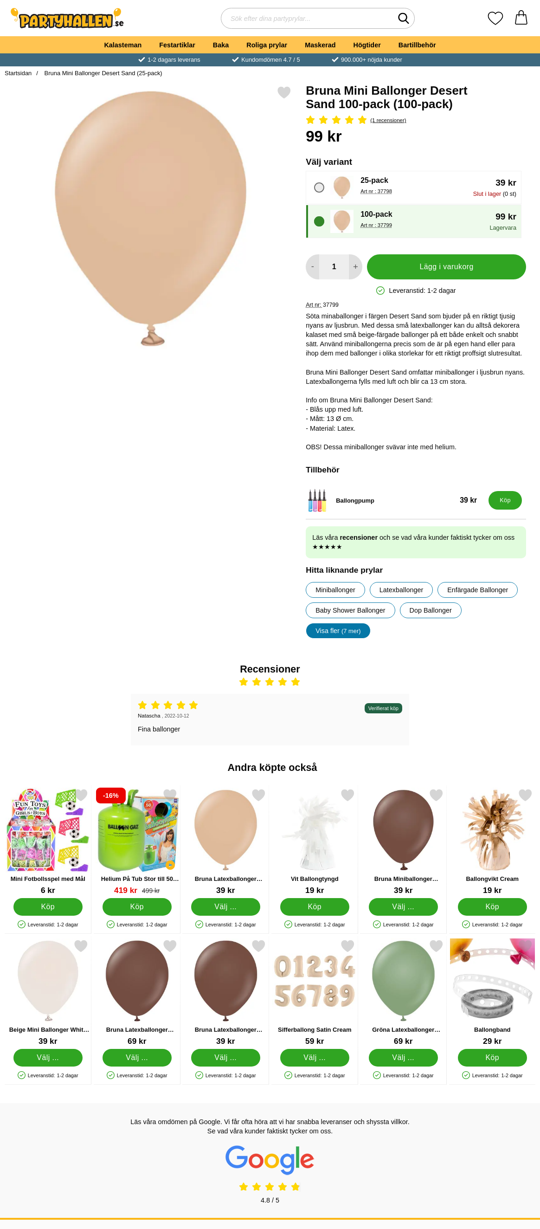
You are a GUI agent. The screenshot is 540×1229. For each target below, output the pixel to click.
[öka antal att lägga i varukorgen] (355, 266)
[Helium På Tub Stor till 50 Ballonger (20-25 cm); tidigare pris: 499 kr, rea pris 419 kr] (137, 841)
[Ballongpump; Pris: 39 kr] (395, 500)
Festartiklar (177, 45)
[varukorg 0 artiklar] (521, 18)
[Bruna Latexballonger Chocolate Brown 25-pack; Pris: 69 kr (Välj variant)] (137, 992)
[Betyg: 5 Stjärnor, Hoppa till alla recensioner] (416, 120)
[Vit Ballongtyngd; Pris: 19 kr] (314, 841)
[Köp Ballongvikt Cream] (492, 907)
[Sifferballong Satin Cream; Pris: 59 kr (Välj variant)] (314, 992)
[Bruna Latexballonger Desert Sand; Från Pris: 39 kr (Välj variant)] (225, 841)
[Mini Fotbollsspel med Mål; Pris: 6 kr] (48, 841)
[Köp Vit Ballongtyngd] (314, 907)
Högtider (367, 45)
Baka (221, 45)
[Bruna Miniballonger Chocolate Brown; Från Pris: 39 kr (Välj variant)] (403, 841)
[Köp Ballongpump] (505, 500)
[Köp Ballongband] (492, 1058)
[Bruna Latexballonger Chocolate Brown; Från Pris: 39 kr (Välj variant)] (225, 992)
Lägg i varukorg (446, 267)
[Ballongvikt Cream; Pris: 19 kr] (492, 841)
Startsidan (18, 73)
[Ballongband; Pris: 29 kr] (492, 992)
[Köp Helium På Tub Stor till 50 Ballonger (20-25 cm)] (136, 907)
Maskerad (320, 45)
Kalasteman (122, 45)
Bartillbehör (417, 45)
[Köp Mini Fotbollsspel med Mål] (48, 907)
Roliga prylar (266, 45)
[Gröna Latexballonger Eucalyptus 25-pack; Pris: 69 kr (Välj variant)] (403, 992)
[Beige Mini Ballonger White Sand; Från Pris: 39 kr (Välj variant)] (48, 992)
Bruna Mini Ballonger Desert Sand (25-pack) (102, 73)
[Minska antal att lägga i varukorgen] (312, 266)
